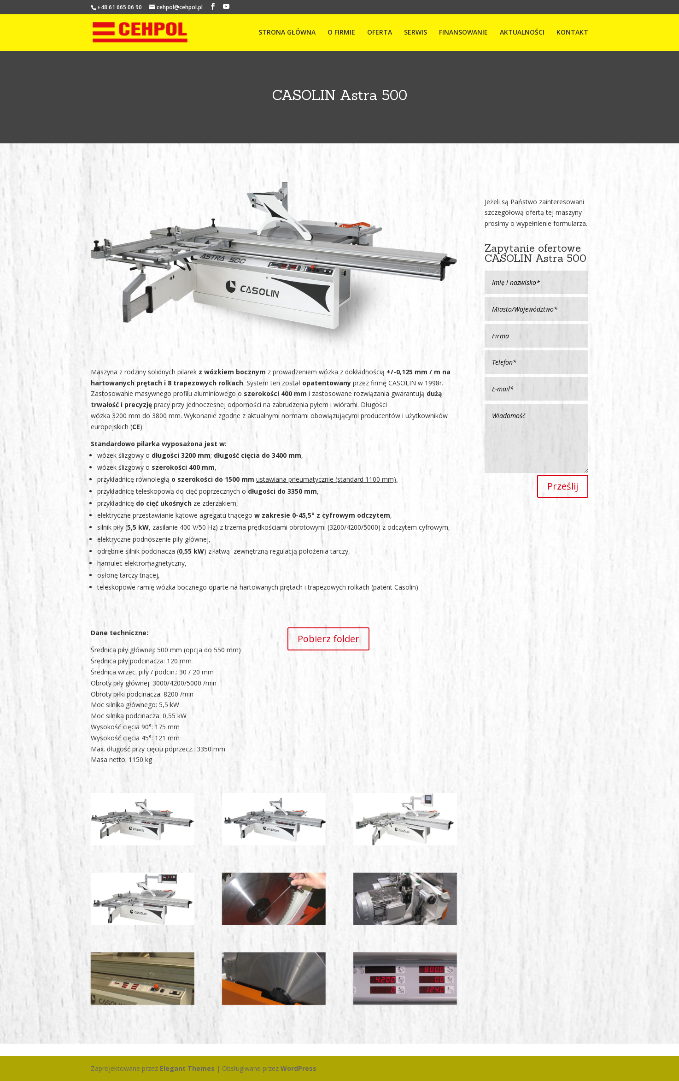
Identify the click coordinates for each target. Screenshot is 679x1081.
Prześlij (562, 486)
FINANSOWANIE (463, 32)
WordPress (298, 1068)
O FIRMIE (341, 32)
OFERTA (379, 32)
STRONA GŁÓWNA (287, 32)
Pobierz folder (328, 638)
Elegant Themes (187, 1068)
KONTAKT (572, 32)
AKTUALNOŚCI (522, 32)
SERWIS (415, 32)
